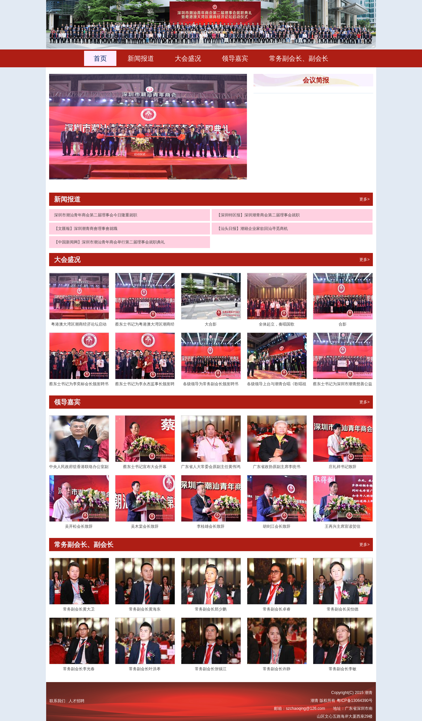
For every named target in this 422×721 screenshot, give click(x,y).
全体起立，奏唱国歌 (276, 324)
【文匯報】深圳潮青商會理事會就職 (85, 228)
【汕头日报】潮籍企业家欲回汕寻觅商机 (252, 228)
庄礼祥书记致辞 (342, 466)
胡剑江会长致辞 (276, 526)
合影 (343, 324)
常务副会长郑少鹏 (210, 609)
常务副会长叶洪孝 (145, 669)
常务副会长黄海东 (145, 609)
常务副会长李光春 (79, 669)
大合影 (211, 324)
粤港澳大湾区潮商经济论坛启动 (78, 324)
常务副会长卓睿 (276, 609)
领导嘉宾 (235, 58)
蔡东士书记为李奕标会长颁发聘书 (78, 384)
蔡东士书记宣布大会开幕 (144, 466)
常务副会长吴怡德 (342, 609)
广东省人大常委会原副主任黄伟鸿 (210, 466)
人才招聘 (76, 701)
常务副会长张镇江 (210, 669)
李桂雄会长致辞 (211, 526)
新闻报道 (141, 58)
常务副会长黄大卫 (79, 609)
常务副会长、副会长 (298, 58)
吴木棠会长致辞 (145, 526)
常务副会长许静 (276, 669)
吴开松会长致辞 (79, 526)
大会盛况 (188, 58)
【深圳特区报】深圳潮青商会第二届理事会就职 (258, 215)
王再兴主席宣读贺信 (342, 526)
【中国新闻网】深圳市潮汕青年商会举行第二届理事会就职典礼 (109, 242)
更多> (364, 199)
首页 (100, 58)
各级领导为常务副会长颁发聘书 (210, 384)
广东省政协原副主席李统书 (276, 466)
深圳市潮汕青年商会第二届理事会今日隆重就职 (95, 215)
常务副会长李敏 (342, 669)
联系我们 (57, 701)
